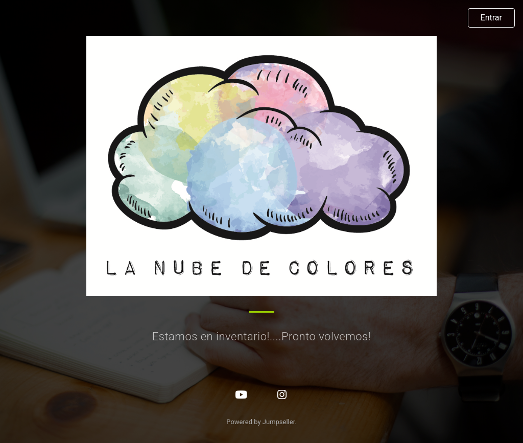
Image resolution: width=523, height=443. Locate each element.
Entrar (491, 17)
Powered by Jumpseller (260, 422)
